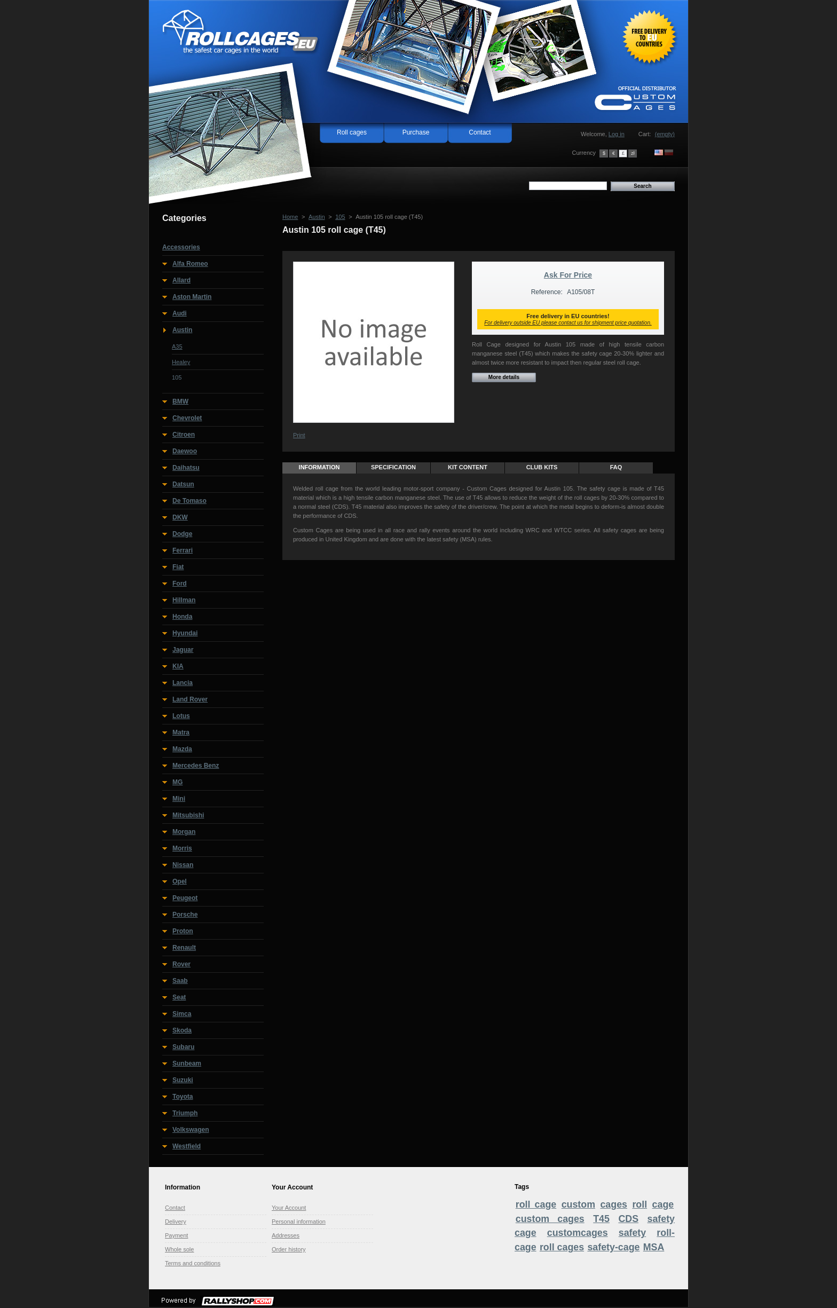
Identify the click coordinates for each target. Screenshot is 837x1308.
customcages (577, 1232)
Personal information (299, 1221)
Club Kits (542, 467)
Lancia (182, 683)
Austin (182, 330)
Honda (182, 616)
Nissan (182, 865)
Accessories (181, 247)
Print (299, 435)
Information (319, 467)
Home (290, 217)
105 (176, 377)
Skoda (182, 1030)
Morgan (183, 832)
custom (578, 1204)
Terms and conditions (192, 1263)
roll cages (562, 1247)
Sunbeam (186, 1063)
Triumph (185, 1113)
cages (613, 1204)
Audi (179, 313)
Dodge (182, 534)
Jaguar (182, 649)
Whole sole (179, 1249)
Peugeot (185, 898)
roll (639, 1204)
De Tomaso (189, 501)
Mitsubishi (188, 815)
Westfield (186, 1146)
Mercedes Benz (195, 765)
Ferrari (182, 550)
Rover (181, 964)
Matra (180, 732)
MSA (654, 1247)
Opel (179, 881)
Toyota (182, 1096)
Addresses (285, 1235)
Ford (179, 583)
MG (177, 782)
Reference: (547, 292)
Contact (480, 132)
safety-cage (613, 1247)
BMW (180, 401)
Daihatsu (186, 467)
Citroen (183, 434)
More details (503, 377)
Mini (178, 798)
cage (663, 1204)
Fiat (178, 567)
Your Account (289, 1207)
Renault (184, 947)
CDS (628, 1219)
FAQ (616, 467)
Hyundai (185, 633)
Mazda (182, 749)
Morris (182, 848)
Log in (617, 134)
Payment (176, 1235)
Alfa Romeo (190, 263)
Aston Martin (191, 297)
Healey (181, 362)
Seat (179, 997)
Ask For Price (568, 275)
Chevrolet (187, 418)
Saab (180, 980)
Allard (181, 280)
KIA (178, 666)
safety (632, 1232)
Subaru (183, 1047)
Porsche (185, 914)
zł (632, 153)
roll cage (536, 1204)
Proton (182, 931)
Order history (289, 1249)
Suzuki (182, 1080)
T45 (601, 1219)
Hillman (183, 600)
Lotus (181, 716)
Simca (181, 1014)
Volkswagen (190, 1129)
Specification (393, 467)
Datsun (183, 484)
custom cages (550, 1219)
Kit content (467, 467)
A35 (177, 346)
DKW (180, 517)
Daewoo (184, 451)
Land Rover (190, 699)
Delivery (175, 1221)
